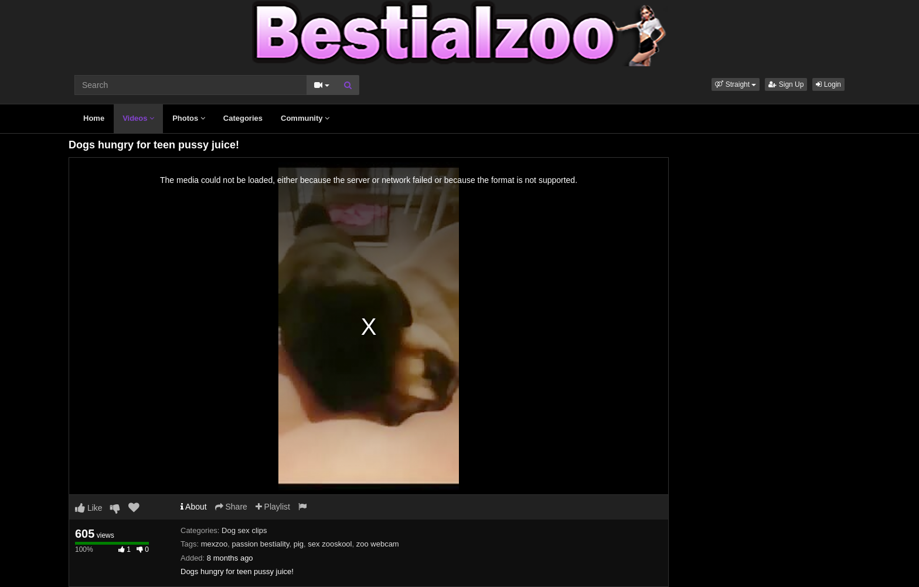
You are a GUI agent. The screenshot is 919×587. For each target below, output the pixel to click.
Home (93, 118)
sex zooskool (330, 544)
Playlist (273, 506)
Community (305, 118)
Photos (188, 118)
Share (231, 506)
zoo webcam (377, 544)
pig (299, 544)
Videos (138, 118)
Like (89, 508)
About (194, 506)
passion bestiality (260, 544)
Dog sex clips (244, 530)
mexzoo (214, 544)
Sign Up (786, 84)
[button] (736, 84)
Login (828, 84)
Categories (243, 118)
